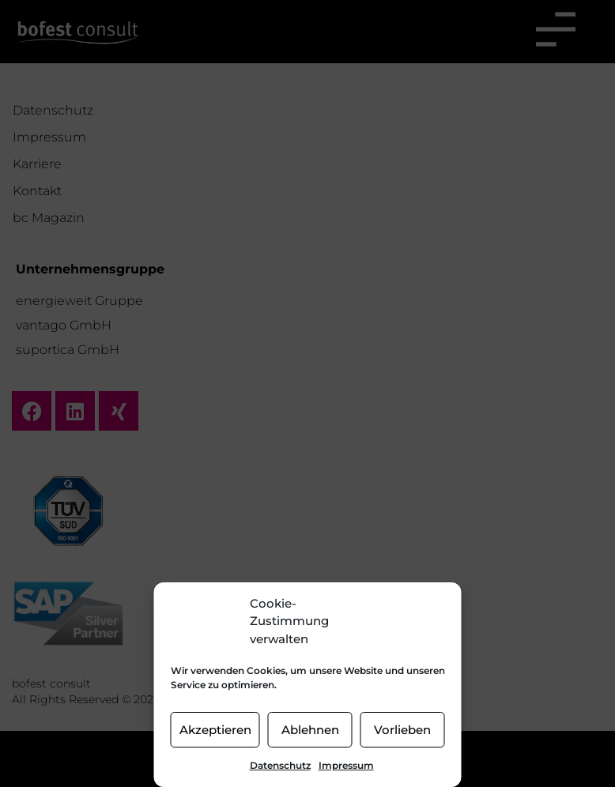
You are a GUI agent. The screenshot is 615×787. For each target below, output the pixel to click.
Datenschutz (280, 765)
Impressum (346, 765)
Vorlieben (402, 729)
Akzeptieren (215, 729)
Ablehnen (310, 729)
